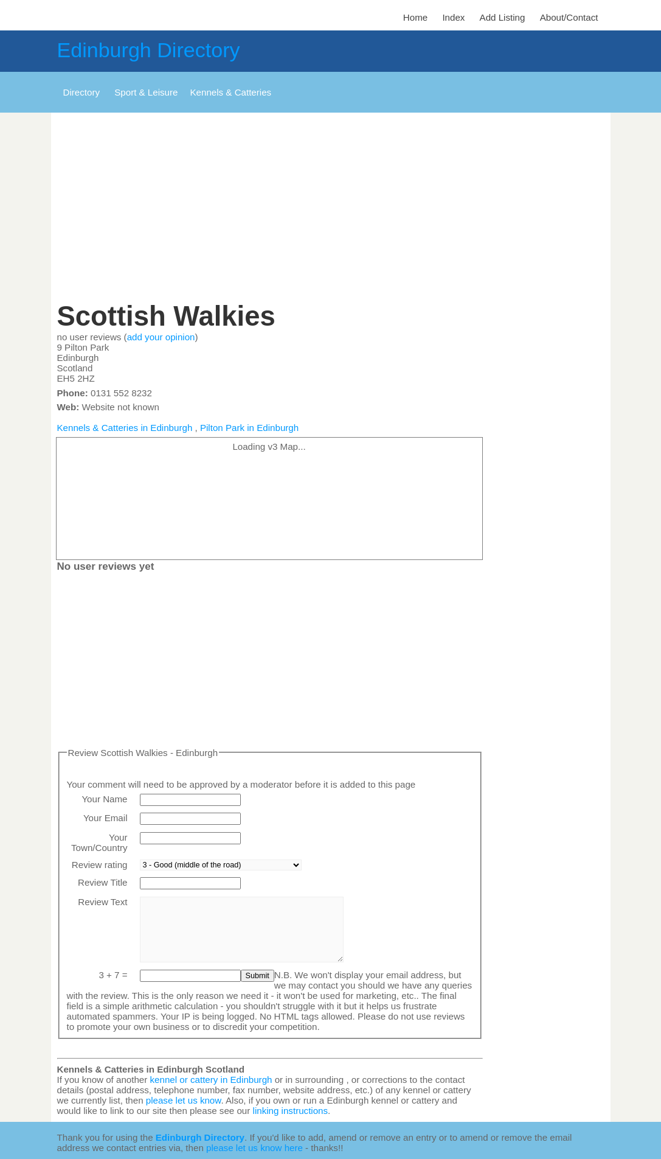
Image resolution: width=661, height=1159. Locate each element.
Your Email (105, 818)
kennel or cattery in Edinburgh (211, 1079)
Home (415, 17)
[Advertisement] (330, 210)
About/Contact (569, 17)
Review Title (103, 882)
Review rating (100, 865)
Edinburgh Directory (148, 49)
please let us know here (254, 1148)
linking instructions (290, 1110)
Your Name (104, 799)
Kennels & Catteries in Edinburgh (125, 427)
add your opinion (161, 337)
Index (453, 17)
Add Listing (502, 17)
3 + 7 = (113, 975)
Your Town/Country (99, 842)
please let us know (183, 1100)
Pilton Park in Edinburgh (249, 427)
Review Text (102, 902)
